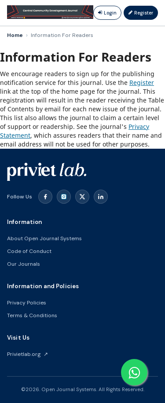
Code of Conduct (29, 251)
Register (140, 13)
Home (15, 35)
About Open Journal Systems (44, 238)
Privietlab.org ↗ (27, 354)
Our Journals (23, 263)
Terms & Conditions (32, 315)
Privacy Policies (26, 302)
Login (107, 13)
